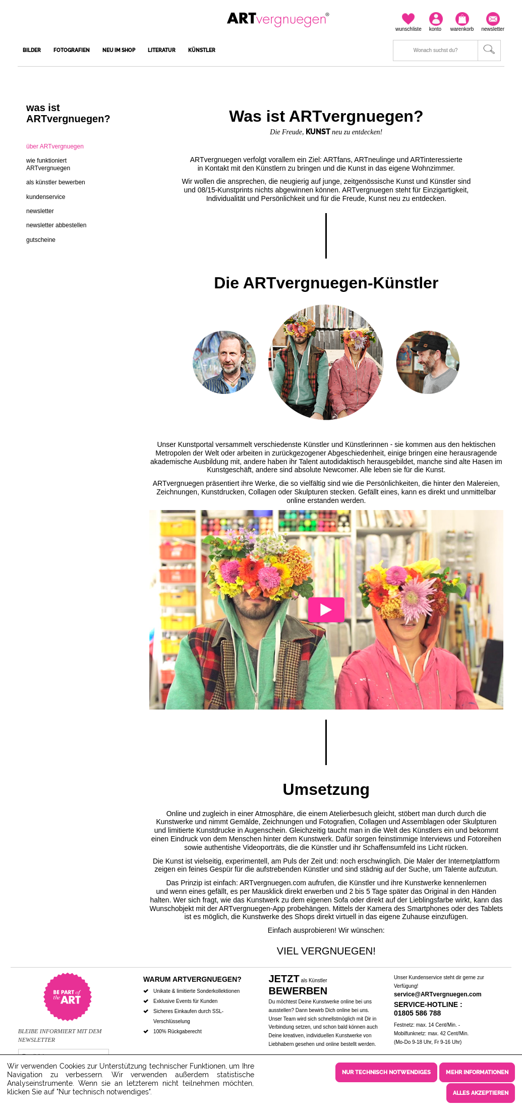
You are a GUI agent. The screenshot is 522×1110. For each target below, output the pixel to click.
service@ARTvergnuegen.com (438, 994)
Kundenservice (45, 196)
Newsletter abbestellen (56, 225)
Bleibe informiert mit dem (60, 1031)
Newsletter (40, 211)
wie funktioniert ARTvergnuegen (48, 164)
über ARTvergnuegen (55, 146)
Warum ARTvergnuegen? (192, 979)
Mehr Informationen (477, 1073)
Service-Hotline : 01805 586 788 (428, 1008)
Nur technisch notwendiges (386, 1073)
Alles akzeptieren (480, 1093)
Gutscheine (40, 239)
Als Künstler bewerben (55, 182)
